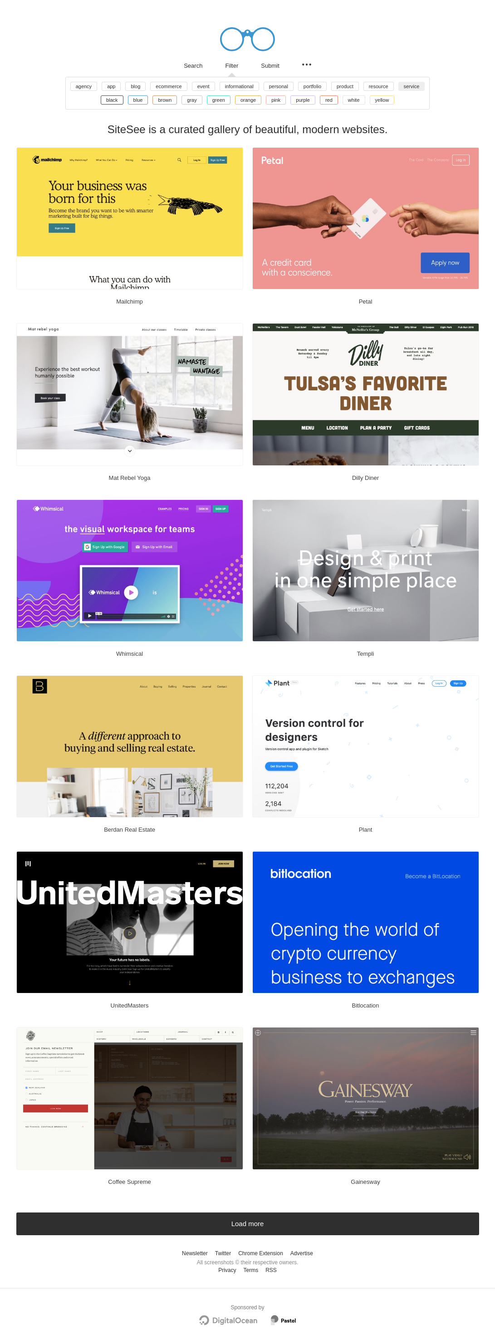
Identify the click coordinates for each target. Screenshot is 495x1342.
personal (278, 86)
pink (275, 100)
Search (193, 65)
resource (378, 86)
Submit (270, 65)
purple (303, 100)
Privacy (227, 1270)
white (354, 100)
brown (165, 100)
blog (135, 86)
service (412, 86)
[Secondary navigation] (306, 64)
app (111, 86)
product (345, 86)
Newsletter (195, 1253)
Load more (247, 1223)
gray (191, 100)
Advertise (301, 1253)
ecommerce (168, 86)
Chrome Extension (260, 1253)
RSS (271, 1270)
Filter (231, 65)
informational (239, 86)
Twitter (223, 1253)
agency (84, 86)
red (329, 100)
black (112, 100)
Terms (250, 1270)
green (218, 100)
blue (138, 100)
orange (248, 100)
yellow (382, 100)
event (203, 86)
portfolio (312, 86)
